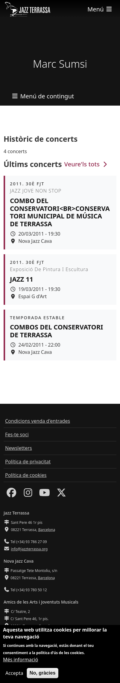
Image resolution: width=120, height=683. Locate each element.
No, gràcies (42, 673)
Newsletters (18, 448)
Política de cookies (26, 475)
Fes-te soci (17, 434)
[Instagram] (28, 494)
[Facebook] (11, 494)
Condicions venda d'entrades (37, 421)
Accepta (14, 673)
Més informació (20, 660)
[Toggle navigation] (100, 9)
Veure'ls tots (86, 164)
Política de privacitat (28, 461)
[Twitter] (61, 494)
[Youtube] (44, 494)
